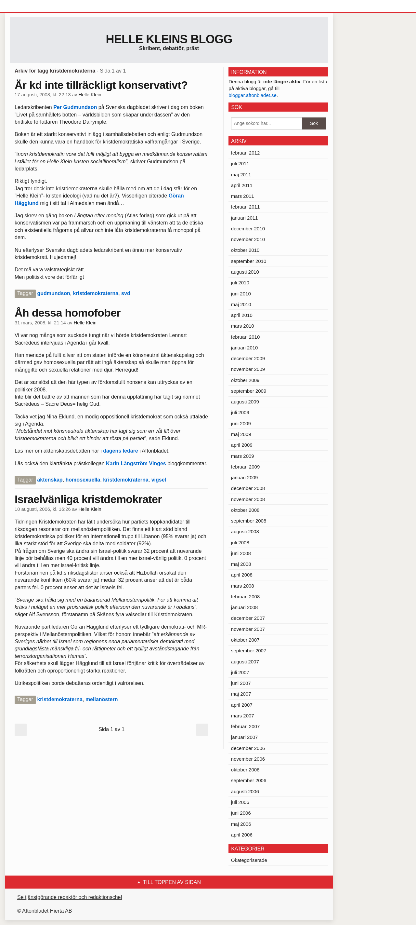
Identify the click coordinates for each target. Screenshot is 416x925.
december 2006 (248, 748)
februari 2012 (245, 153)
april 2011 (242, 185)
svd (125, 293)
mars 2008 (242, 586)
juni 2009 (241, 423)
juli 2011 (240, 163)
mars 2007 (242, 715)
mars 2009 (242, 456)
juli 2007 (240, 672)
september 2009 (248, 391)
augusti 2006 (245, 791)
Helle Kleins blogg (169, 39)
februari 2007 (245, 726)
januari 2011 (244, 218)
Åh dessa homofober (68, 312)
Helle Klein (89, 94)
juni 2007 (241, 683)
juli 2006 (240, 802)
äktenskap (49, 480)
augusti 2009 (245, 401)
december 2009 (248, 358)
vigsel (158, 480)
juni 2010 (241, 293)
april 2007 (242, 705)
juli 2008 (240, 542)
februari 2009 (245, 466)
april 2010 (242, 315)
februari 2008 (245, 596)
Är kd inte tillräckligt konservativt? (101, 85)
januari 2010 (244, 347)
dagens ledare (120, 451)
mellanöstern (101, 699)
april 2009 (242, 445)
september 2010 (248, 261)
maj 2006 (241, 824)
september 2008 (248, 521)
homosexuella (83, 480)
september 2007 (248, 650)
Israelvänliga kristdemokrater (88, 499)
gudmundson (53, 293)
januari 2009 (244, 477)
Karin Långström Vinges (136, 463)
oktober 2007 (245, 640)
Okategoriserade (249, 860)
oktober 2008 (245, 510)
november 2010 (248, 239)
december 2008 (248, 488)
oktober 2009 (245, 380)
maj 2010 (241, 304)
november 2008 (248, 499)
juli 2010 (240, 282)
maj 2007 (241, 694)
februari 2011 (245, 207)
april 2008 (242, 575)
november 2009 (248, 369)
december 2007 (248, 618)
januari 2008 (244, 607)
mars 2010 (242, 326)
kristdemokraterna (96, 293)
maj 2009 (241, 434)
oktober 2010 (245, 250)
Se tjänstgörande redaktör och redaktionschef (69, 897)
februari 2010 (245, 337)
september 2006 (248, 780)
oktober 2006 (245, 769)
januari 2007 (244, 737)
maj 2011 (241, 174)
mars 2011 (242, 196)
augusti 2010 (245, 272)
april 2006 (242, 834)
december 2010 (248, 228)
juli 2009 (240, 412)
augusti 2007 (245, 661)
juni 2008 (241, 553)
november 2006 (248, 759)
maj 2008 (241, 564)
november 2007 (248, 629)
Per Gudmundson (75, 107)
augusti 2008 (245, 531)
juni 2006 (241, 813)
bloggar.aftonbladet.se (252, 95)
